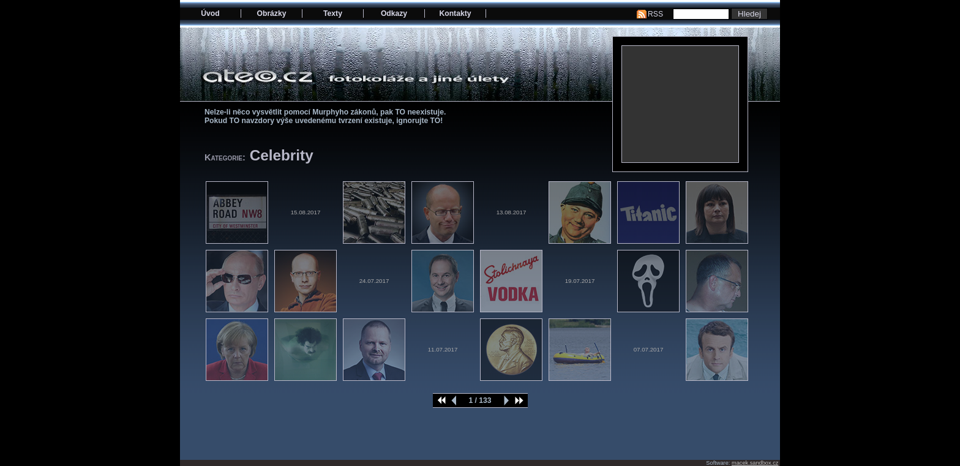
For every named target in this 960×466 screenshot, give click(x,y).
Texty (332, 13)
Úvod (210, 13)
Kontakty (455, 13)
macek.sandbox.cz (755, 463)
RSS (655, 14)
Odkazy (394, 13)
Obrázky (272, 13)
